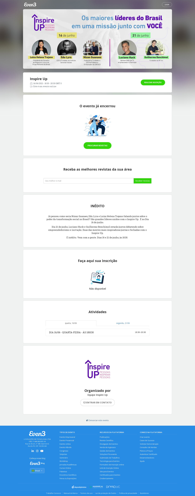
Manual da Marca (70, 493)
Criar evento (145, 437)
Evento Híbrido (66, 447)
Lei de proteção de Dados (105, 493)
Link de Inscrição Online (109, 468)
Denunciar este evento (97, 420)
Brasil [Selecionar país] (37, 470)
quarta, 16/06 (71, 323)
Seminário (64, 458)
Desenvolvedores (147, 458)
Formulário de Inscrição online (112, 465)
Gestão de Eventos (107, 451)
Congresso (64, 451)
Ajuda (142, 461)
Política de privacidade (128, 493)
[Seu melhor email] (88, 181)
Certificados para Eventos (110, 475)
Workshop (64, 461)
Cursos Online (65, 468)
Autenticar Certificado (148, 454)
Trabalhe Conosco (53, 493)
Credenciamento (106, 478)
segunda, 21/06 (123, 323)
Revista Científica (106, 440)
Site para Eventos (107, 471)
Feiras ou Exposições (68, 478)
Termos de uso (86, 493)
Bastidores (144, 493)
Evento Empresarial (67, 437)
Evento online (65, 444)
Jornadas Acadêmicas (68, 465)
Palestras (63, 471)
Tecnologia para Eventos (109, 461)
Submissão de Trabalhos (110, 458)
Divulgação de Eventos (109, 444)
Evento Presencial (67, 440)
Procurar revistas (97, 145)
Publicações (104, 437)
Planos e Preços (146, 451)
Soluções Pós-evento (108, 454)
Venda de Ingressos (108, 447)
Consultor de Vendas (148, 447)
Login (167, 5)
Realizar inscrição (153, 82)
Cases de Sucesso (147, 440)
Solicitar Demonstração (149, 444)
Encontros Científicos (68, 475)
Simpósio (63, 454)
